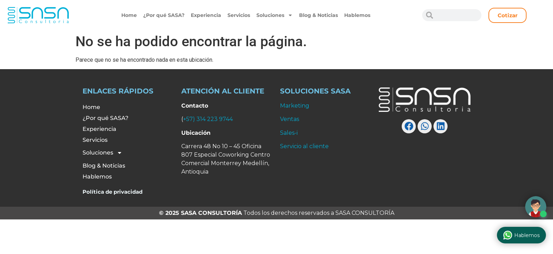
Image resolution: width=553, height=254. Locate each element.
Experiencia (206, 15)
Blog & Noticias (318, 15)
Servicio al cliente (304, 146)
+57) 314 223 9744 (208, 119)
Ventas (289, 119)
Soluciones (274, 15)
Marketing (294, 105)
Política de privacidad (112, 191)
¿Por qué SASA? (163, 15)
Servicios (238, 15)
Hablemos (357, 15)
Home (129, 15)
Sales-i (289, 132)
